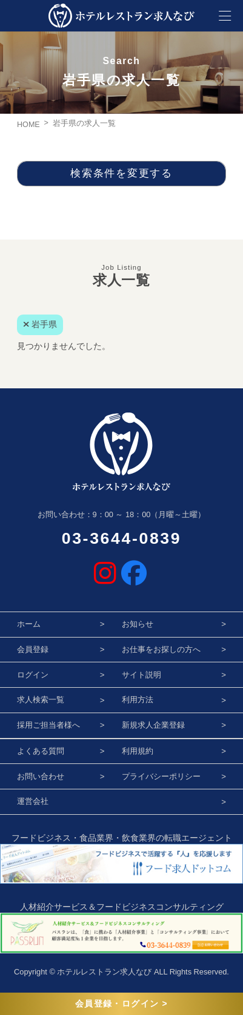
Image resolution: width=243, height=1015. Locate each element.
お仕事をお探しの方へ (161, 649)
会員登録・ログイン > (121, 1003)
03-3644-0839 (122, 538)
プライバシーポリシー (161, 776)
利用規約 (137, 751)
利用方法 (137, 699)
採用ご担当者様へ (48, 724)
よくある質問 (40, 751)
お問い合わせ (40, 776)
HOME (28, 124)
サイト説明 (141, 674)
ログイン (32, 674)
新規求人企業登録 (153, 724)
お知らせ (137, 623)
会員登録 (32, 649)
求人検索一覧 (40, 699)
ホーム (29, 623)
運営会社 (32, 801)
